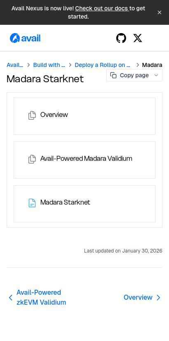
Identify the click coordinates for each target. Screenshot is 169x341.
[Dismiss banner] (159, 12)
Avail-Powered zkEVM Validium (36, 297)
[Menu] (154, 38)
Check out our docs (102, 8)
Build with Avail (49, 65)
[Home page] (25, 38)
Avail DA (15, 65)
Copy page (129, 75)
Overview (143, 297)
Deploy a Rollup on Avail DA (104, 65)
